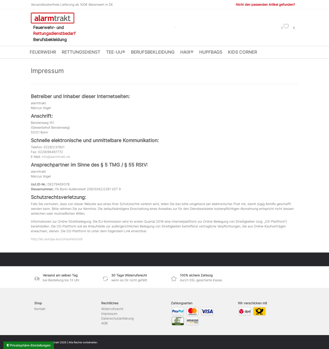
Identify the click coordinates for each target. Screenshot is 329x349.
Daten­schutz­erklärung (117, 318)
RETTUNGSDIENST (81, 52)
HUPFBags (210, 52)
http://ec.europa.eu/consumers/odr (57, 239)
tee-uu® (115, 52)
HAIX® (187, 52)
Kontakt (39, 309)
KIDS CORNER (242, 52)
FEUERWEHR (43, 52)
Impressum (109, 313)
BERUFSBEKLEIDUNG (153, 52)
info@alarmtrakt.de (56, 157)
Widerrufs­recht (112, 309)
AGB (104, 323)
